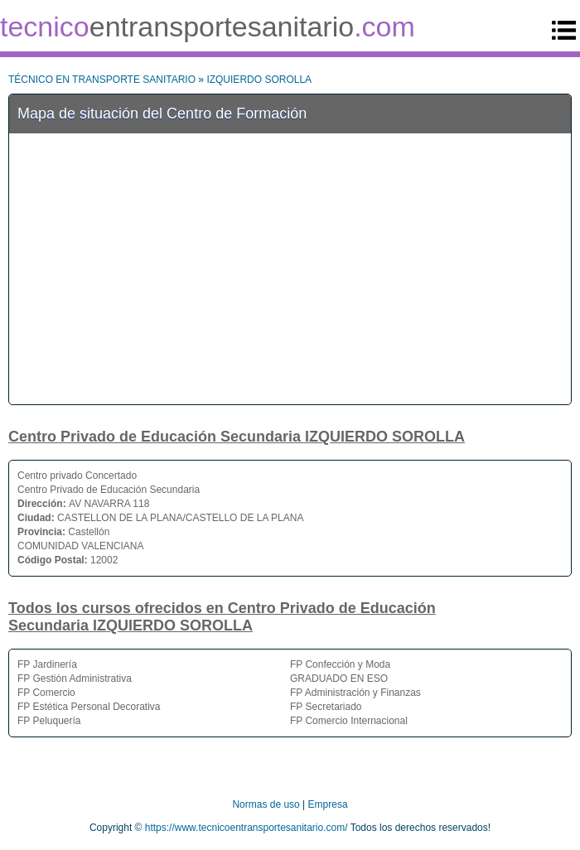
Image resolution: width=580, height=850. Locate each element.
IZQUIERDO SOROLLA (259, 79)
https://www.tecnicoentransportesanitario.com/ (246, 827)
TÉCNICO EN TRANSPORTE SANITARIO (102, 79)
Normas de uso (265, 804)
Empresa (328, 804)
